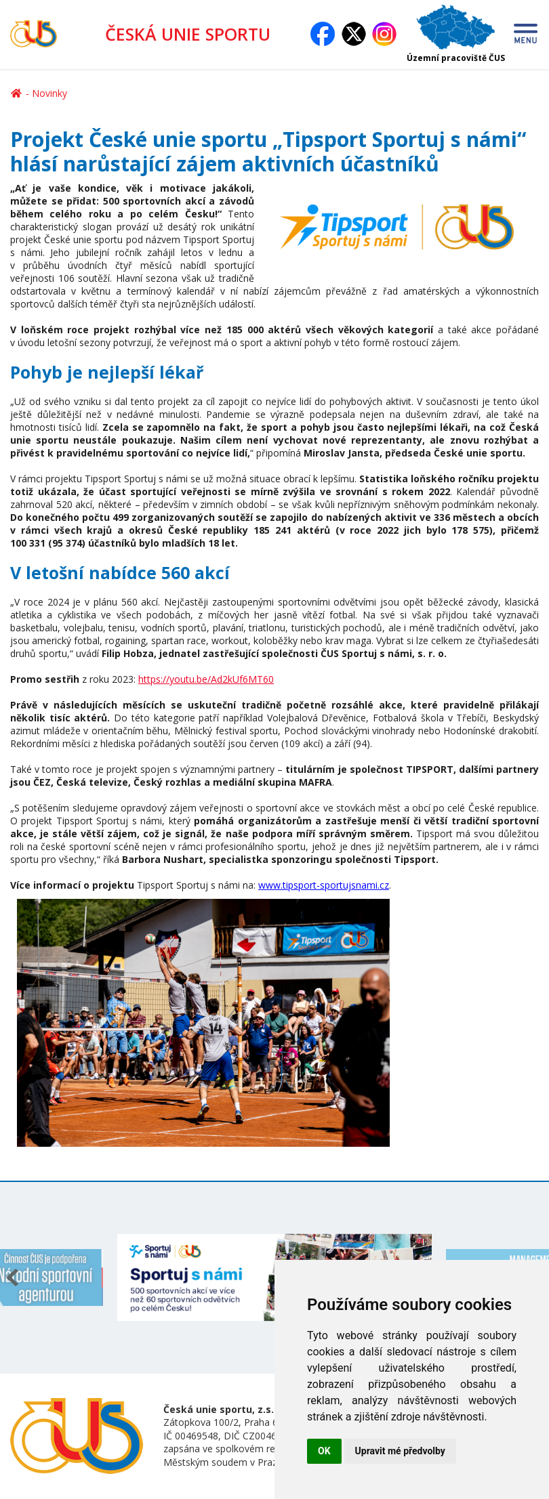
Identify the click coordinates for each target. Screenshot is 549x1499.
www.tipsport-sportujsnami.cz (323, 885)
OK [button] (324, 1450)
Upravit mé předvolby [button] (400, 1450)
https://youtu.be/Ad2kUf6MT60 (206, 679)
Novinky (49, 93)
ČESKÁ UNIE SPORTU (187, 33)
